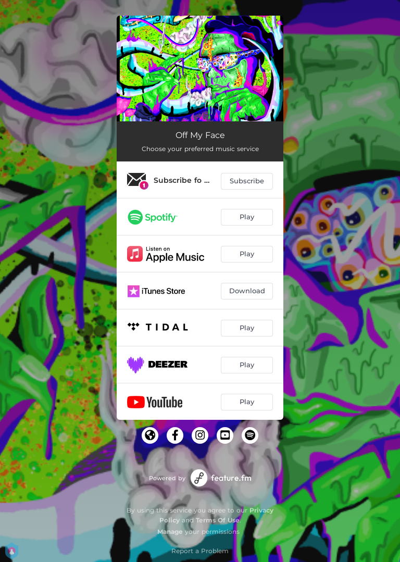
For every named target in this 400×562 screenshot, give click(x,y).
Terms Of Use (218, 520)
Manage (170, 531)
